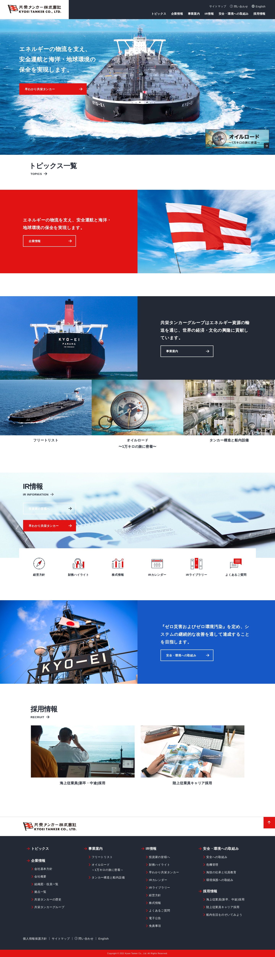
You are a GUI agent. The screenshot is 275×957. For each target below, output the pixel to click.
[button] (53, 89)
